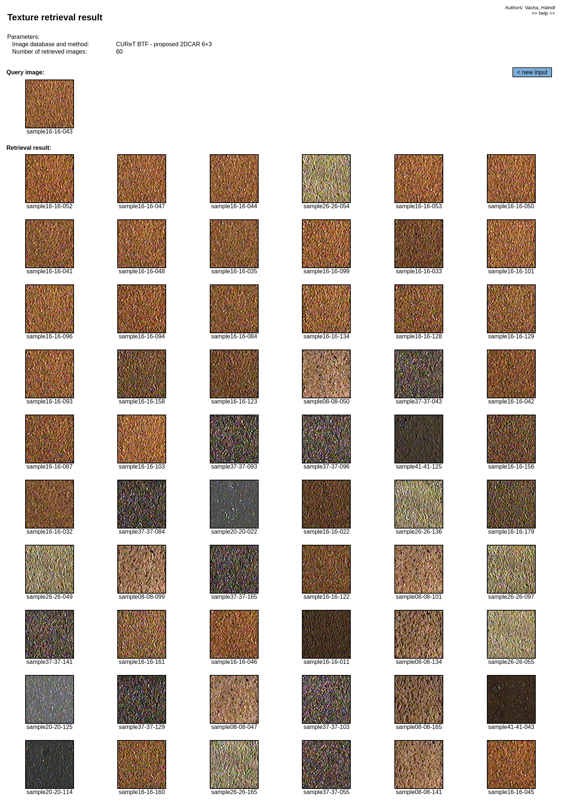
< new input (532, 72)
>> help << (543, 13)
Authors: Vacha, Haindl (530, 7)
